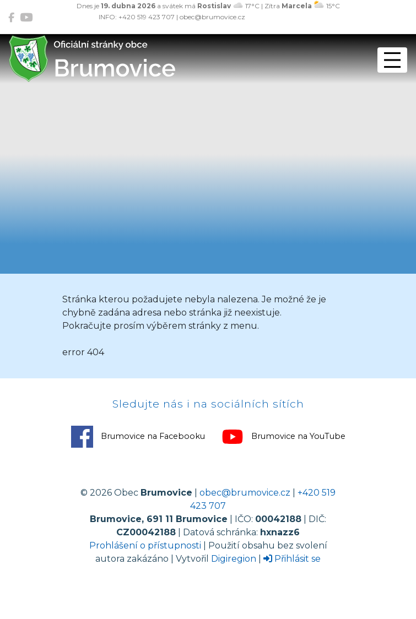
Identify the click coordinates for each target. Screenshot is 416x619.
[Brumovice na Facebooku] (11, 17)
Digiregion (233, 558)
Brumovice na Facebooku (138, 437)
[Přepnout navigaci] (392, 60)
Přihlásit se (292, 558)
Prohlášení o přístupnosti (145, 545)
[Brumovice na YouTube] (26, 17)
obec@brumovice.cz (244, 492)
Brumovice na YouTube (283, 437)
